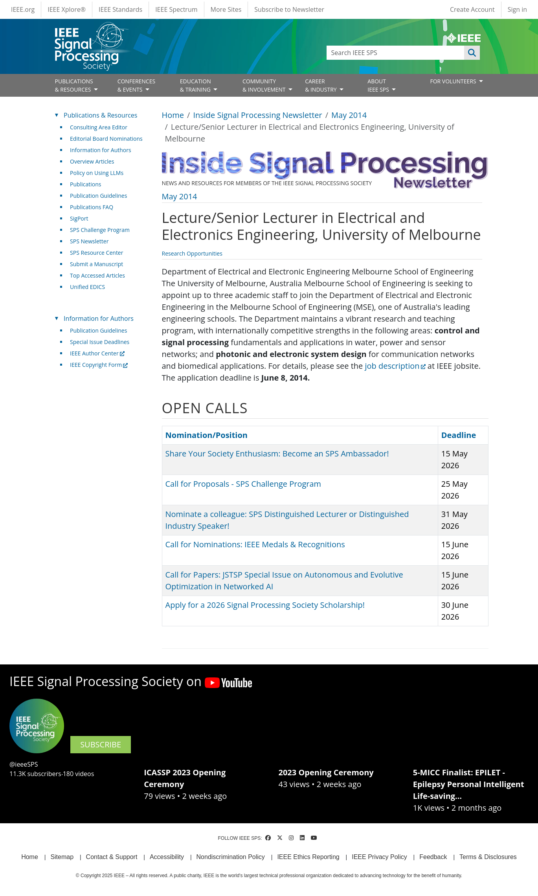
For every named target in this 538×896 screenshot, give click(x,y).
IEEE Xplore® (67, 9)
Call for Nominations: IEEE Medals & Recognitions (255, 544)
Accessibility (167, 857)
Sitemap (61, 857)
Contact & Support (112, 857)
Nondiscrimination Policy (230, 857)
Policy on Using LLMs (96, 173)
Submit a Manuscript (96, 264)
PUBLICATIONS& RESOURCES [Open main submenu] (74, 85)
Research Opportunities (192, 253)
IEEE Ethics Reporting (308, 857)
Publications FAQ (91, 207)
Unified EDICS (87, 287)
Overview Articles (92, 161)
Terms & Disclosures (488, 857)
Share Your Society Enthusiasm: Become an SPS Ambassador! (277, 453)
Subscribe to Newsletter (289, 9)
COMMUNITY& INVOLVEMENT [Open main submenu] (264, 85)
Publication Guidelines (98, 195)
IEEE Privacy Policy (379, 857)
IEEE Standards (120, 9)
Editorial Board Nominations (106, 138)
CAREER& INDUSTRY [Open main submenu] (321, 85)
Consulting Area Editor (98, 127)
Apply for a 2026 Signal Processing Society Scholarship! (265, 605)
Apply (472, 53)
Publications (85, 184)
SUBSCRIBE (100, 744)
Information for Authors (100, 150)
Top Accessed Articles (97, 275)
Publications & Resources (100, 115)
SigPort (79, 218)
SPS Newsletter (89, 241)
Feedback (433, 857)
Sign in (517, 9)
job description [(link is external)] (395, 366)
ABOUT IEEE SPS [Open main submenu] (378, 85)
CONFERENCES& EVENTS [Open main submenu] (137, 85)
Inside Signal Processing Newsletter (257, 115)
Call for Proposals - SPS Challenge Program (243, 483)
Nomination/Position (206, 435)
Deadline (462, 435)
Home (173, 115)
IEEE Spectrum (176, 9)
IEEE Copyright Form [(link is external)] (99, 364)
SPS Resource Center (96, 252)
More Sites (226, 9)
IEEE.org (23, 9)
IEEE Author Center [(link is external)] (97, 353)
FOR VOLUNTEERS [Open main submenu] (453, 81)
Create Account (472, 9)
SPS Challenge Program (100, 230)
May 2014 (349, 115)
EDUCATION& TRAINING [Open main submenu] (196, 85)
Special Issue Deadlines (99, 342)
